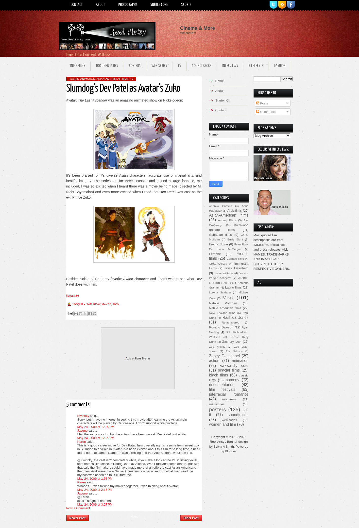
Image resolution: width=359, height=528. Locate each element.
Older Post (191, 518)
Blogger (230, 451)
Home (134, 516)
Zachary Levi (231, 341)
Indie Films (77, 66)
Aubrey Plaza (227, 220)
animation (87, 78)
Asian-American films (112, 78)
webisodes (229, 420)
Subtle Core (159, 5)
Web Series (159, 66)
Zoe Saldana (234, 351)
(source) (72, 295)
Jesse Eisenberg (236, 268)
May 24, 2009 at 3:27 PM (95, 504)
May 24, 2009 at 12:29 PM (96, 438)
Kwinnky (83, 416)
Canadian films (220, 235)
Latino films (233, 287)
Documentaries (107, 66)
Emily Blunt (235, 239)
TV (179, 66)
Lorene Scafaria (220, 292)
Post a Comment (78, 508)
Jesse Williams (223, 273)
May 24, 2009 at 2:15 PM (95, 490)
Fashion (280, 66)
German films (235, 258)
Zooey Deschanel (224, 356)
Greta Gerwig (218, 263)
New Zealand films (222, 312)
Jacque (82, 430)
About (100, 5)
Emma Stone (218, 244)
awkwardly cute (234, 365)
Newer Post (77, 518)
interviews (229, 399)
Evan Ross (241, 244)
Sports (186, 5)
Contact (76, 5)
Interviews (230, 66)
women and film (222, 424)
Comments (265, 112)
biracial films (229, 370)
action (214, 360)
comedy (232, 380)
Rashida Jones (235, 317)
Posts (262, 103)
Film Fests (256, 66)
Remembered (230, 322)
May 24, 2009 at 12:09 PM (96, 427)
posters (217, 409)
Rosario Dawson (221, 327)
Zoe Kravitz (217, 346)
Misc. (228, 297)
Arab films (234, 210)
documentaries (221, 385)
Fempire (215, 254)
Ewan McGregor (229, 249)
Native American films (225, 308)
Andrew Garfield (220, 205)
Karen (81, 441)
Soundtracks (201, 66)
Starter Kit (222, 100)
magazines (217, 404)
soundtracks (238, 415)
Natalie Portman (223, 303)
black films (218, 375)
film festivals (222, 389)
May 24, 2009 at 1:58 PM (95, 478)
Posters (135, 66)
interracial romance (229, 394)
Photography (127, 5)
